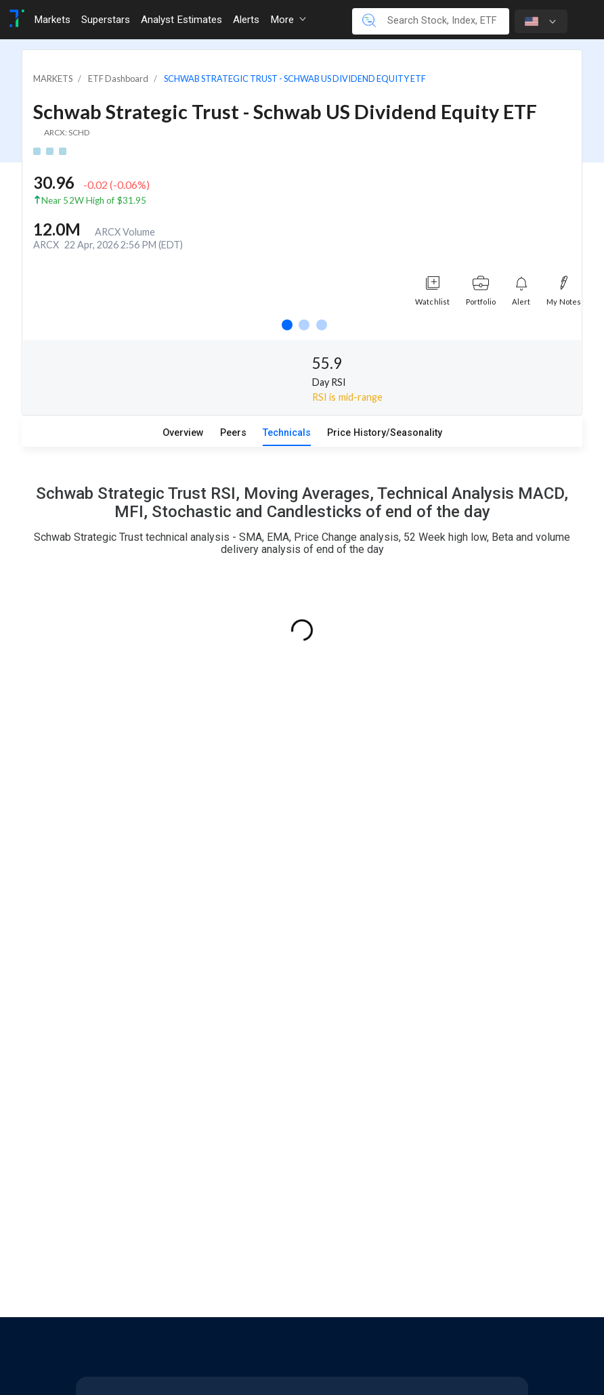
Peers (233, 433)
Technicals (287, 433)
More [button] (288, 20)
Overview (183, 433)
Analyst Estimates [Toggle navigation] (181, 20)
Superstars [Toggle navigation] (105, 20)
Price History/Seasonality (384, 433)
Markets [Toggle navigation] (52, 20)
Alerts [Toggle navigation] (246, 20)
